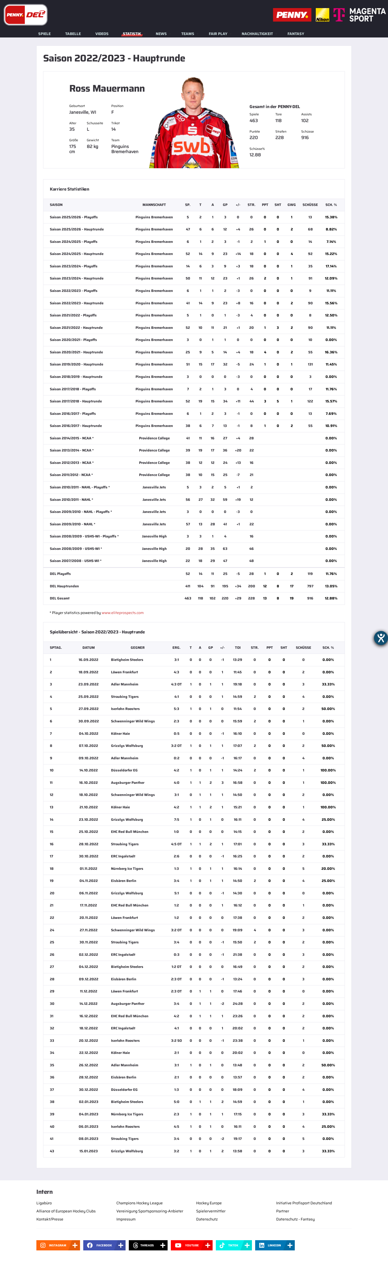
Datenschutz (207, 1219)
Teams (187, 34)
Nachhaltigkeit (257, 34)
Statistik (132, 34)
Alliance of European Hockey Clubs (66, 1211)
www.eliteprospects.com (123, 613)
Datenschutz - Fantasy (295, 1219)
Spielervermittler (211, 1211)
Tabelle (73, 34)
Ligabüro (44, 1203)
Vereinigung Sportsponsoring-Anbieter (149, 1211)
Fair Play (218, 34)
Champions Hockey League (139, 1203)
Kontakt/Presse (49, 1219)
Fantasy (295, 34)
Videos (102, 34)
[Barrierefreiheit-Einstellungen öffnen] (381, 638)
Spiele (44, 34)
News (161, 34)
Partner (282, 1211)
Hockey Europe (209, 1203)
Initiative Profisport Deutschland (304, 1203)
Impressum (126, 1219)
